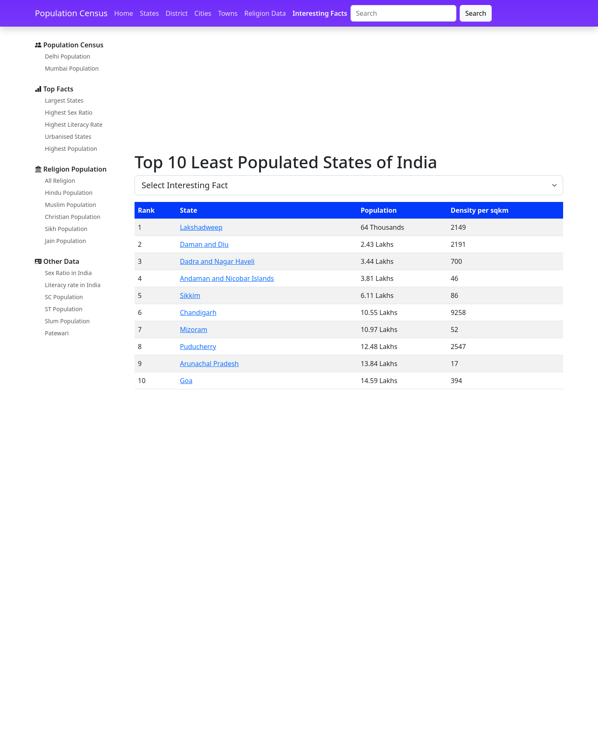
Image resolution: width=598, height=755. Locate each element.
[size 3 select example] (349, 185)
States (149, 13)
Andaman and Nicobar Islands (227, 278)
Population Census (71, 13)
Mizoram (193, 329)
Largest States (64, 100)
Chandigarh (198, 312)
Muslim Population (70, 205)
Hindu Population (69, 193)
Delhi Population (67, 56)
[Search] (403, 13)
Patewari (57, 333)
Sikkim (190, 295)
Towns (228, 13)
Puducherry (198, 346)
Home (123, 13)
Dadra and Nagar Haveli (217, 261)
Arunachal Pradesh (209, 363)
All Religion (60, 180)
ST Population (64, 309)
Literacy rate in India (72, 285)
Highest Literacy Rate (74, 124)
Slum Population (67, 321)
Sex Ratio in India (68, 273)
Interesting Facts (320, 13)
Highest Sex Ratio (69, 112)
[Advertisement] (347, 93)
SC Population (64, 297)
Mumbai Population (72, 68)
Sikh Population (66, 229)
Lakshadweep (201, 227)
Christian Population (72, 217)
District (177, 13)
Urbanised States (68, 136)
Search (475, 13)
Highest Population (71, 148)
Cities (202, 13)
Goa (186, 380)
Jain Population (65, 241)
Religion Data (265, 13)
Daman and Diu (204, 244)
